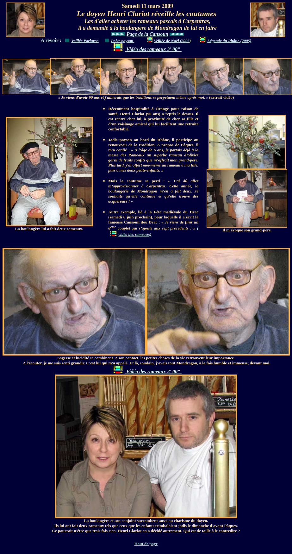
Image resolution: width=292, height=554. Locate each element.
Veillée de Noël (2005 (171, 40)
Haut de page (146, 543)
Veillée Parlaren (84, 40)
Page (132, 34)
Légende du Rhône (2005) (224, 40)
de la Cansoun (152, 34)
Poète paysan (122, 40)
